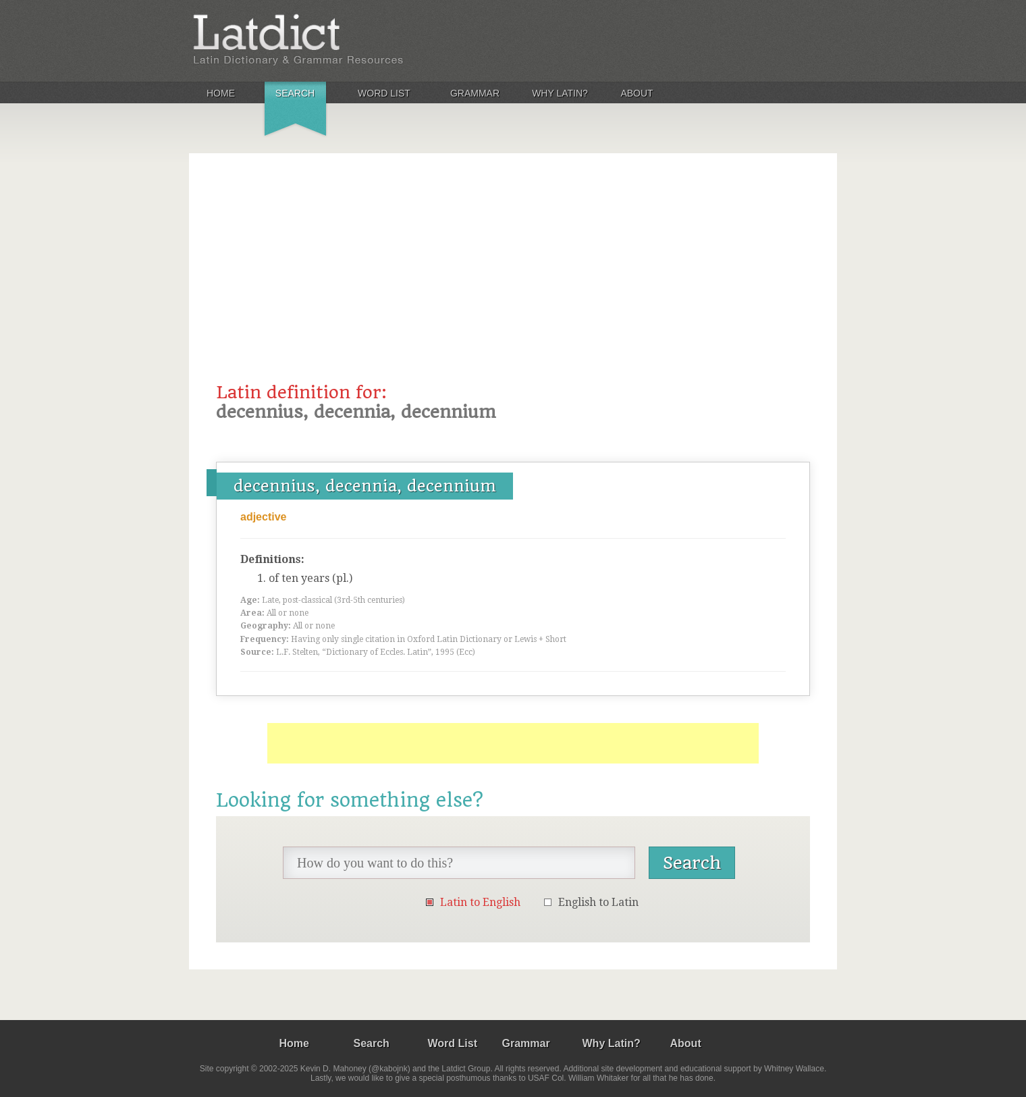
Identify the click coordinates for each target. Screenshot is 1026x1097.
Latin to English (480, 902)
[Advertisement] (513, 281)
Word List (384, 93)
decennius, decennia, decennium (365, 486)
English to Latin (598, 902)
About (636, 93)
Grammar (475, 93)
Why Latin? (560, 93)
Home (221, 93)
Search (295, 93)
